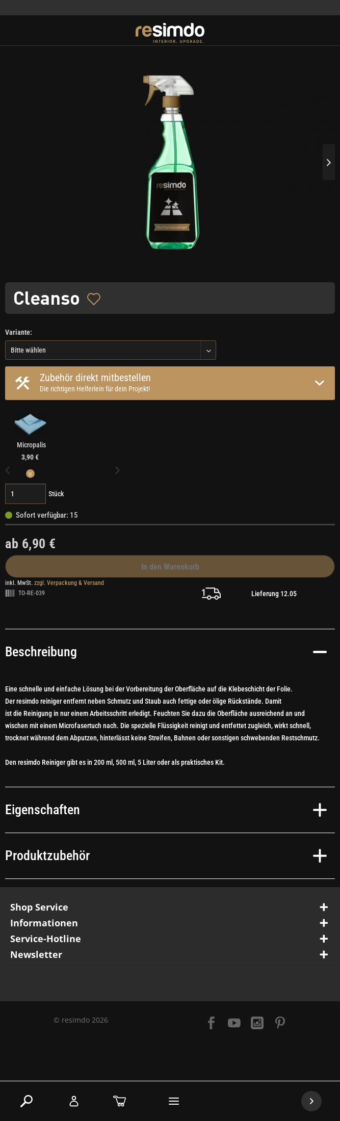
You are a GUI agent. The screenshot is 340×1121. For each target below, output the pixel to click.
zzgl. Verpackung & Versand (69, 582)
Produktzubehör (166, 855)
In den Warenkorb (170, 567)
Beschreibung (166, 651)
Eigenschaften (166, 809)
